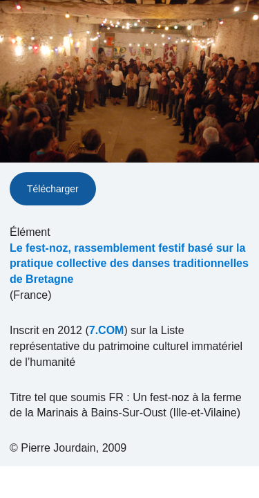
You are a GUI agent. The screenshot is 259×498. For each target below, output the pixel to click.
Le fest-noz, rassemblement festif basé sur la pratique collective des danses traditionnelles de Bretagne (129, 264)
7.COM (106, 330)
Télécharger (53, 188)
